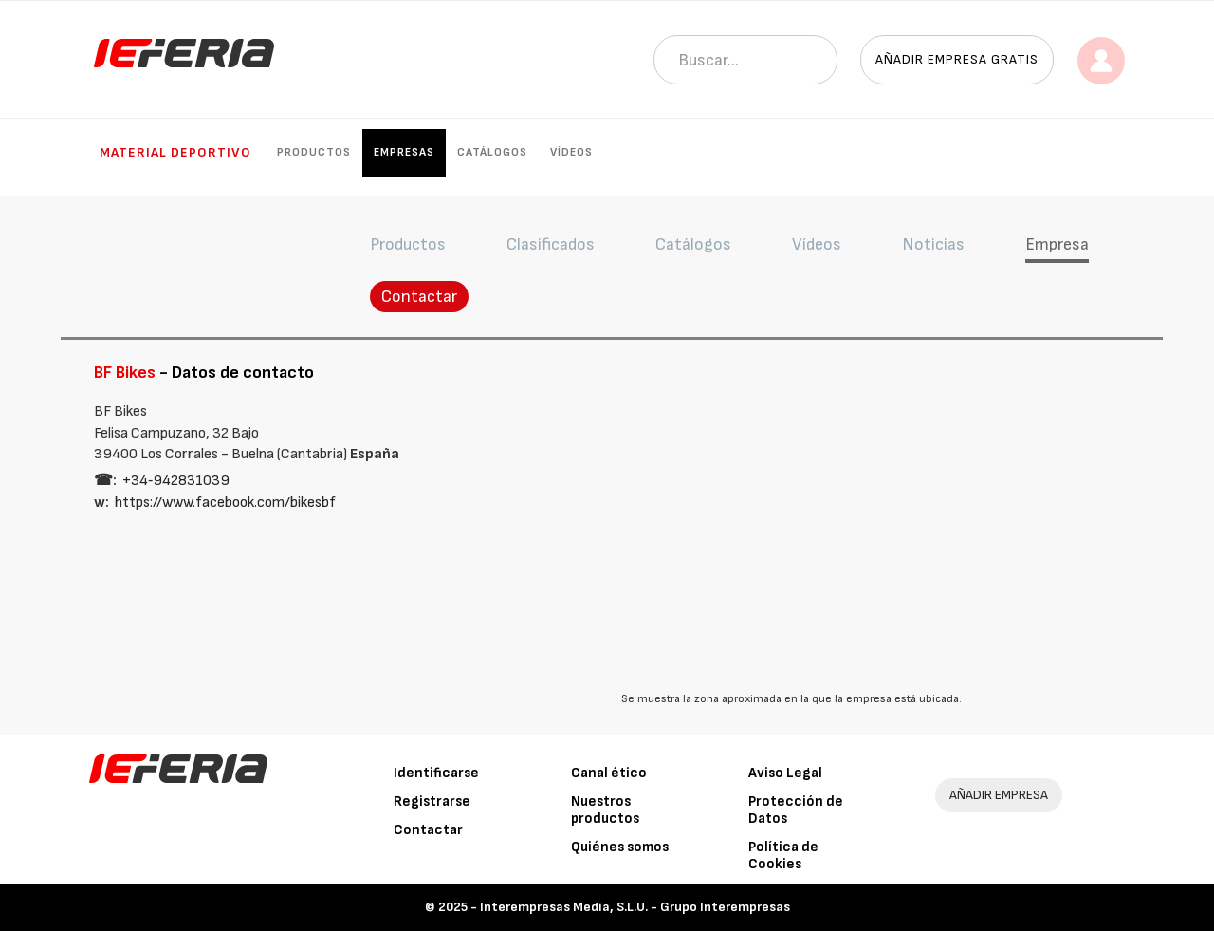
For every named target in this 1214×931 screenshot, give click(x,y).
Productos (314, 152)
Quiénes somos (620, 847)
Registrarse (432, 801)
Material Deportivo (175, 152)
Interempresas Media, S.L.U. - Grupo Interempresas (635, 907)
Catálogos (492, 152)
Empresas (404, 152)
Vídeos (571, 152)
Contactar (419, 297)
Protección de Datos (795, 810)
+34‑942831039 (176, 481)
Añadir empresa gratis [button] (957, 59)
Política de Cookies (783, 855)
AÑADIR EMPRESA (998, 795)
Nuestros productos (605, 810)
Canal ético (609, 773)
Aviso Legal (785, 773)
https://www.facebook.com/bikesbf (225, 502)
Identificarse (436, 773)
